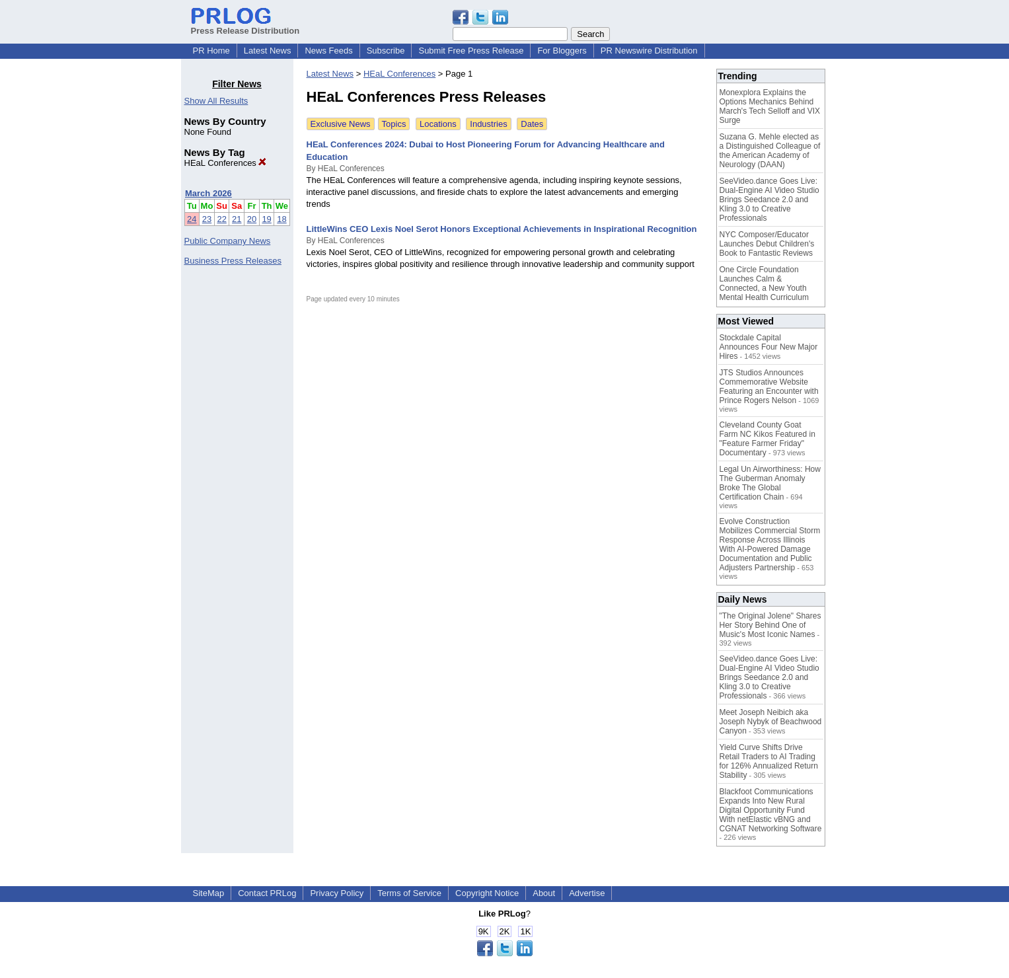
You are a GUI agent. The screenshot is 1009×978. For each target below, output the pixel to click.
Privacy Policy (336, 893)
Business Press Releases (232, 261)
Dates (532, 124)
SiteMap (209, 893)
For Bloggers (561, 51)
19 (266, 219)
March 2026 (208, 193)
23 (206, 219)
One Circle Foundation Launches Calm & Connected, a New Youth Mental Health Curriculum (764, 283)
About (544, 893)
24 (191, 219)
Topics (394, 124)
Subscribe (386, 51)
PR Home (211, 51)
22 (221, 219)
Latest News (267, 51)
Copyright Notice (487, 893)
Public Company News (227, 241)
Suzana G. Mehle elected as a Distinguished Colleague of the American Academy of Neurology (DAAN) (770, 150)
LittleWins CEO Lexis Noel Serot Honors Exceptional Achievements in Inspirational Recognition (502, 229)
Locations (438, 124)
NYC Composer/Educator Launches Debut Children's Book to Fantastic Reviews (767, 244)
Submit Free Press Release (470, 51)
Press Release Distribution (245, 26)
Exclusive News (341, 124)
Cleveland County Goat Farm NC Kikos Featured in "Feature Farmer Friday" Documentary (767, 438)
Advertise (587, 893)
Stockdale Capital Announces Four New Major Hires (769, 347)
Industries (488, 124)
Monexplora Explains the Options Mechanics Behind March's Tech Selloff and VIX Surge (770, 106)
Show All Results (216, 101)
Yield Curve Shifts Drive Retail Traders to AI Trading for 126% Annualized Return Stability (769, 761)
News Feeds (328, 51)
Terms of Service (409, 893)
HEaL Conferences (225, 163)
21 (236, 219)
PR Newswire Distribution (649, 51)
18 (281, 219)
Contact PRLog (267, 893)
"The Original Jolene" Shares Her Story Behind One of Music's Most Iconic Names (770, 625)
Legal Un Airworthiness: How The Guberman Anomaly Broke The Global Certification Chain (770, 483)
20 (251, 219)
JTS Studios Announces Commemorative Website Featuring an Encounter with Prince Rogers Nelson (769, 386)
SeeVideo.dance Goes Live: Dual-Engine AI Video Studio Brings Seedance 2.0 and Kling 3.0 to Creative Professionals (769, 199)
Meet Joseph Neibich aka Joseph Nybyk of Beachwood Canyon (771, 721)
